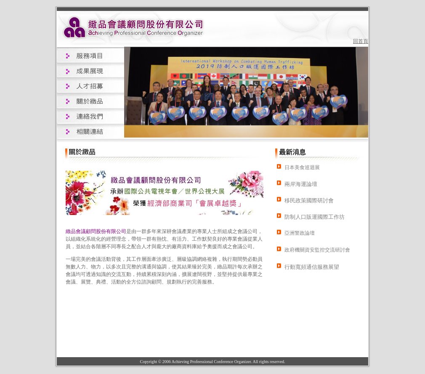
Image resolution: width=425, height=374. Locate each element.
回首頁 (360, 41)
